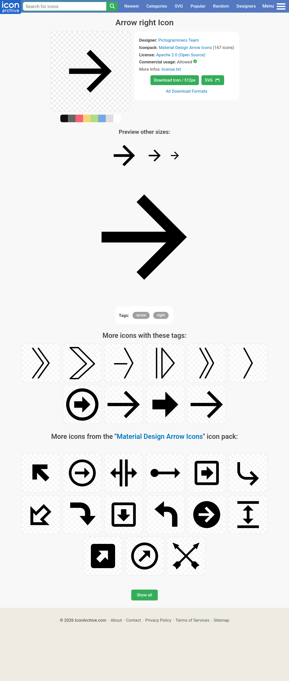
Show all (144, 595)
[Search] (112, 6)
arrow (141, 315)
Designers (246, 6)
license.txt (171, 69)
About (116, 620)
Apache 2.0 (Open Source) (180, 54)
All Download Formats (186, 91)
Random (221, 6)
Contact (133, 620)
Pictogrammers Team (178, 40)
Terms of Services (192, 620)
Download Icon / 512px (174, 80)
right (161, 315)
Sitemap (221, 620)
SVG (179, 6)
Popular (198, 6)
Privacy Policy (158, 620)
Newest (131, 6)
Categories (156, 6)
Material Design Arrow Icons (185, 47)
